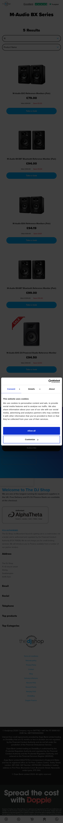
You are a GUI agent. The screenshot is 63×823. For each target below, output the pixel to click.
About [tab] (52, 389)
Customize (31, 439)
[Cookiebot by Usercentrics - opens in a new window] (48, 381)
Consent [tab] (11, 389)
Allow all (31, 431)
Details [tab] (31, 389)
